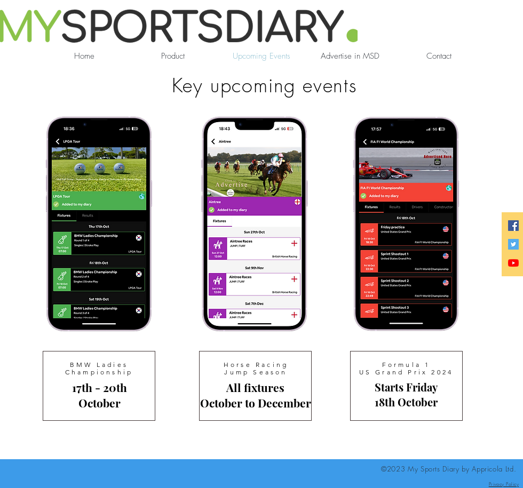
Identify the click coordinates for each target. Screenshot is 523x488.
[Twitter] (513, 244)
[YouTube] (513, 263)
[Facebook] (513, 225)
